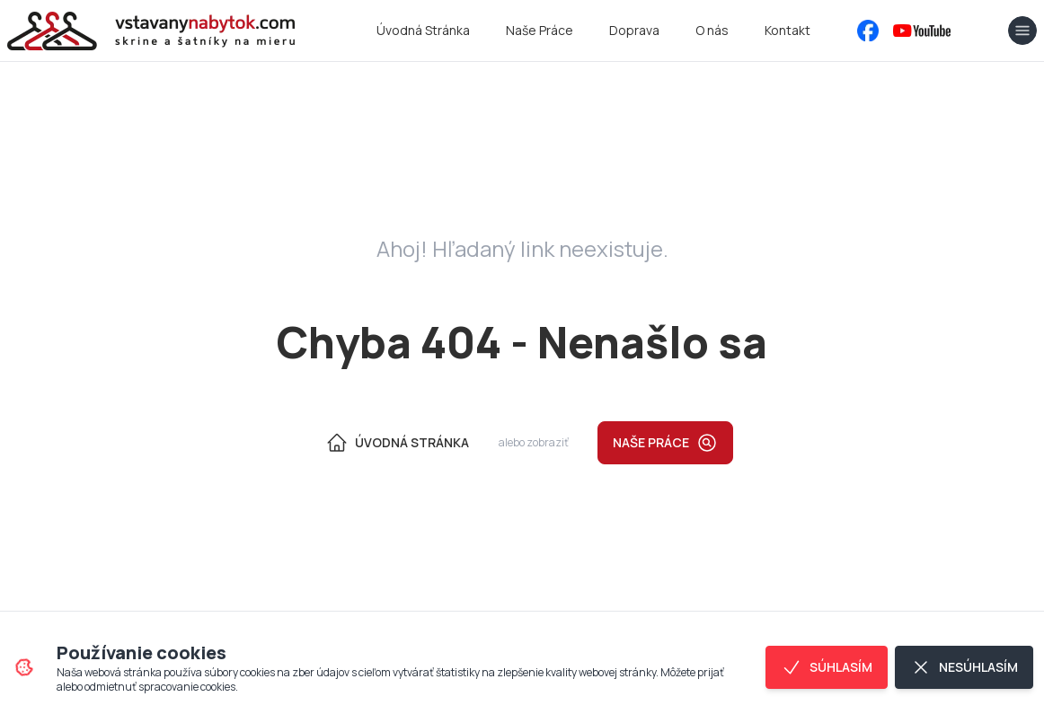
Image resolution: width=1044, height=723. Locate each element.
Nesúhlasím (964, 667)
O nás (712, 30)
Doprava (634, 30)
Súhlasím (826, 667)
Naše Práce (539, 30)
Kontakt (787, 30)
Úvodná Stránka (423, 30)
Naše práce (665, 443)
